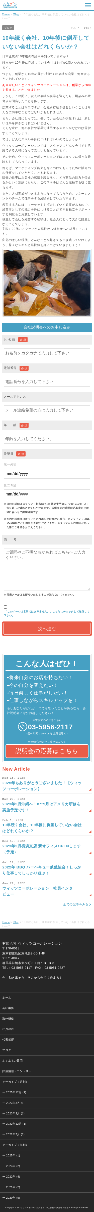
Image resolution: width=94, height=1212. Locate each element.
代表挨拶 (8, 1039)
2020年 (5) (13, 1197)
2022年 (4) (13, 1176)
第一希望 (47, 470)
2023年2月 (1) (15, 1113)
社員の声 (8, 1028)
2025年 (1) (13, 1155)
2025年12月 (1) (16, 1092)
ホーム (6, 997)
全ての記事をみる (75, 904)
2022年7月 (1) (15, 1134)
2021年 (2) (13, 1187)
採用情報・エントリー (16, 1071)
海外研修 (8, 1018)
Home (6, 14)
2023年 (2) (13, 1165)
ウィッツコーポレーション (9, 5)
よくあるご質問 (12, 1060)
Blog (16, 14)
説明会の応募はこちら (47, 750)
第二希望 (47, 491)
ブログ (8, 27)
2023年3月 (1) (15, 1102)
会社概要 (8, 1008)
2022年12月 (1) (16, 1123)
